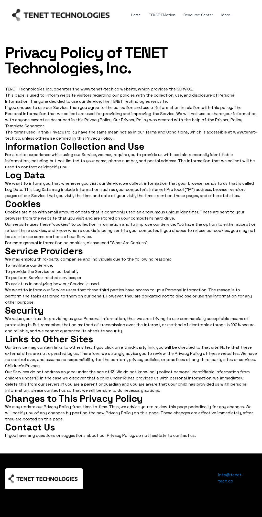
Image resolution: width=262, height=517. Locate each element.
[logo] (61, 15)
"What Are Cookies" (129, 242)
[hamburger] (116, 14)
